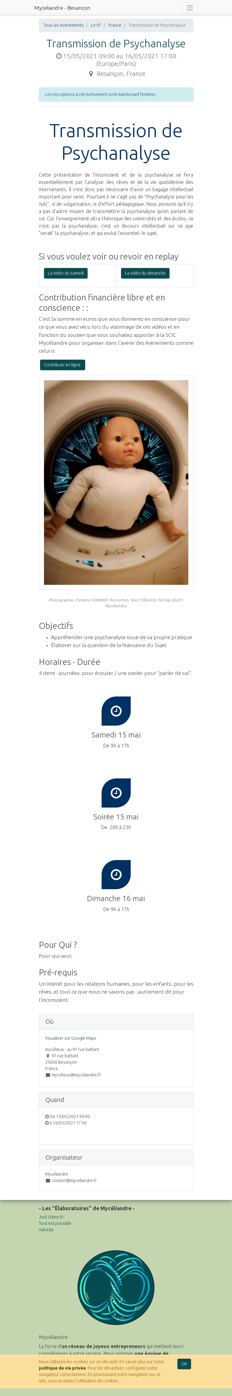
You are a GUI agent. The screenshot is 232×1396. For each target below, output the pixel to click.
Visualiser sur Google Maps (70, 1038)
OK (184, 1363)
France (115, 25)
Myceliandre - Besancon (62, 8)
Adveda (46, 1229)
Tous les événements (64, 25)
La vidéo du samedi (66, 273)
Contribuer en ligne (62, 364)
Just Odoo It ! (51, 1217)
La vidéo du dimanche (145, 273)
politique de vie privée (62, 1368)
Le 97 (96, 25)
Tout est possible (55, 1223)
